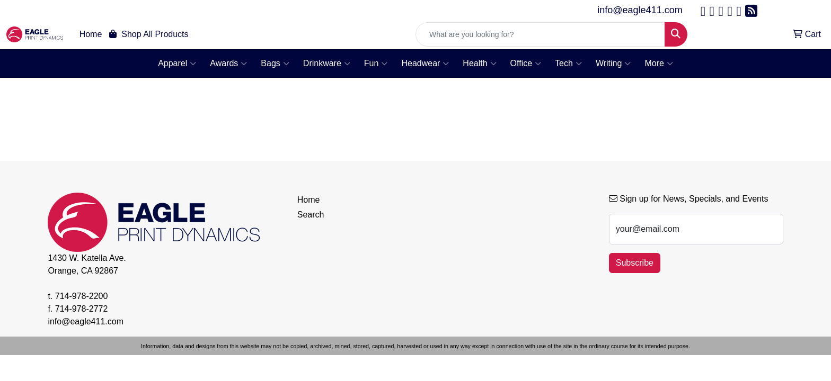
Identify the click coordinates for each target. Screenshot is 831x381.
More (658, 63)
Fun (376, 63)
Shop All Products (148, 34)
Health (479, 63)
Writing (613, 63)
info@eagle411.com (639, 10)
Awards (228, 63)
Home (90, 34)
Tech (568, 63)
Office (526, 63)
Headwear (425, 63)
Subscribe (634, 262)
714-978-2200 (81, 296)
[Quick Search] (540, 34)
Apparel (177, 63)
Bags (275, 63)
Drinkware (326, 63)
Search (310, 214)
